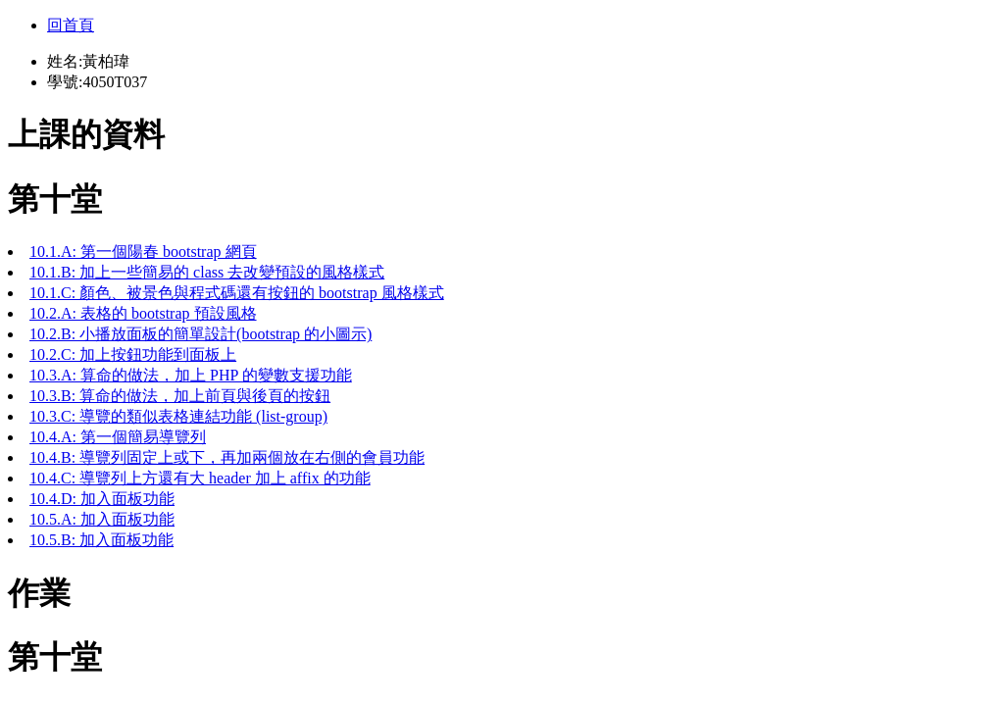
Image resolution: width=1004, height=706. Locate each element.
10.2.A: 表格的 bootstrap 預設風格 (143, 313)
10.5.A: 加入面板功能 (102, 519)
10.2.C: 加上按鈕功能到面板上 (132, 354)
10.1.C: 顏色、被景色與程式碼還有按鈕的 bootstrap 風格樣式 (236, 292)
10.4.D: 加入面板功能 (102, 498)
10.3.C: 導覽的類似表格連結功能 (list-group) (178, 416)
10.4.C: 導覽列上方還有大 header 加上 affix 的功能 (200, 478)
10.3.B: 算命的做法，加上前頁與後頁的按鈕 (179, 395)
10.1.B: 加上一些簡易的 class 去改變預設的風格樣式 (206, 272)
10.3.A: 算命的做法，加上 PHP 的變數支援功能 (190, 375)
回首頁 (70, 25)
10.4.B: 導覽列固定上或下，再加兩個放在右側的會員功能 (227, 457)
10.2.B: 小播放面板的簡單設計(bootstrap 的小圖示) (200, 334)
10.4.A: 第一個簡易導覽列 (117, 437)
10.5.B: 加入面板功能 (101, 539)
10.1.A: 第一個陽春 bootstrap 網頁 (143, 251)
